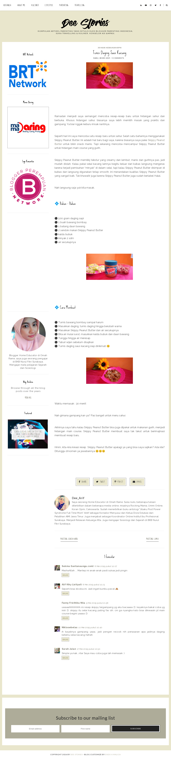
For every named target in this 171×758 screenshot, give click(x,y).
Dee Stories (77, 754)
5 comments (118, 58)
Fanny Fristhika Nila (73, 602)
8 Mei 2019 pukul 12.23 (94, 584)
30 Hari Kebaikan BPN (109, 47)
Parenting (64, 5)
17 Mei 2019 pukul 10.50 (88, 648)
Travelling (80, 5)
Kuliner (35, 5)
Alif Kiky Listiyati (72, 584)
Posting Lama (151, 538)
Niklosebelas (70, 627)
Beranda (7, 5)
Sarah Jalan (69, 648)
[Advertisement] (28, 262)
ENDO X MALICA (113, 754)
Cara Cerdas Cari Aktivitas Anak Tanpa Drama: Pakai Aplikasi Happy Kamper (28, 434)
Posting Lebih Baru (70, 538)
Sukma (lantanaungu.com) (78, 565)
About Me (21, 5)
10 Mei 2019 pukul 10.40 (90, 627)
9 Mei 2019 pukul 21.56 (97, 602)
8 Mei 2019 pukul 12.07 (106, 565)
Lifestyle (49, 5)
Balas (65, 574)
